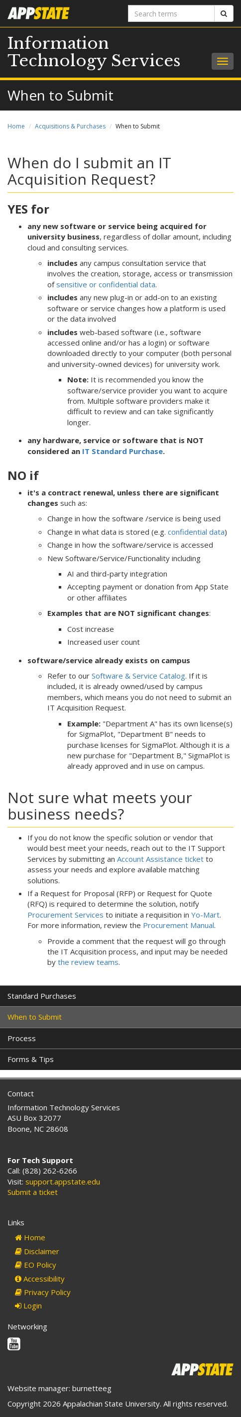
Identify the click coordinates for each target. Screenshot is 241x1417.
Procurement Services (65, 915)
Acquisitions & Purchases (70, 126)
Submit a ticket (32, 1192)
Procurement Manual (178, 925)
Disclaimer (37, 1251)
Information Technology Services (94, 52)
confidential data (196, 532)
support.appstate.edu (62, 1181)
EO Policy (35, 1265)
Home (16, 126)
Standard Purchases (41, 996)
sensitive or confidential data (105, 284)
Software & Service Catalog (138, 676)
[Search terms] (171, 13)
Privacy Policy (43, 1292)
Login (28, 1305)
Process (21, 1038)
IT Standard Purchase (122, 451)
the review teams (88, 962)
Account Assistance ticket (160, 859)
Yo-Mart (205, 915)
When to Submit (34, 1017)
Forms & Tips (30, 1059)
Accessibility (40, 1279)
